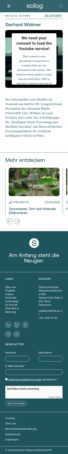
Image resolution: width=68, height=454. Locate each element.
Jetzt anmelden (16, 403)
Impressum (11, 439)
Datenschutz (13, 434)
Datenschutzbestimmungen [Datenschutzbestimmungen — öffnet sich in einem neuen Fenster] (25, 379)
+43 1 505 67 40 (48, 317)
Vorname (10, 352)
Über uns (10, 423)
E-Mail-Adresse (15, 366)
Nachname (45, 352)
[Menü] (8, 6)
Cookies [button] (10, 418)
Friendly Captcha (54, 397)
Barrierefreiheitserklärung (20, 428)
